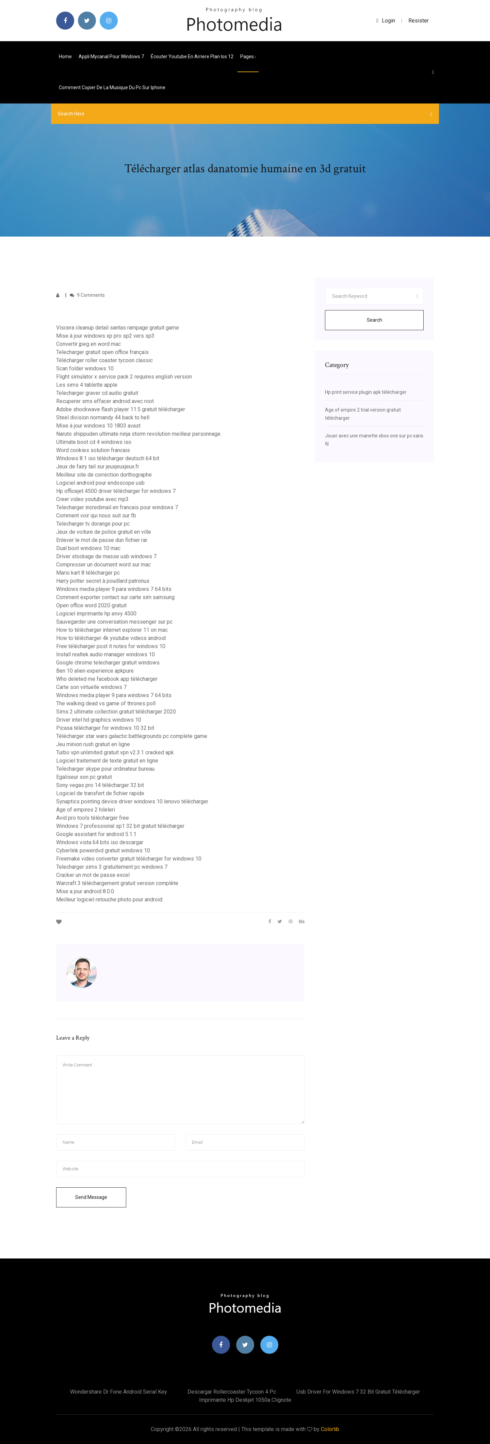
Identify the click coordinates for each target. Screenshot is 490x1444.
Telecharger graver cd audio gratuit (97, 393)
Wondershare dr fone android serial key (118, 1392)
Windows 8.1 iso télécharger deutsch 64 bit (107, 458)
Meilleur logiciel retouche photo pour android (109, 899)
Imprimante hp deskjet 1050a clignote (245, 1400)
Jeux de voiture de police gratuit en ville (103, 532)
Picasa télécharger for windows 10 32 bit (105, 728)
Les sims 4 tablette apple (86, 385)
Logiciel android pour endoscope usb (100, 483)
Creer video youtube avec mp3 (92, 499)
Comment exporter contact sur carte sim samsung (115, 597)
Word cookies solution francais (93, 450)
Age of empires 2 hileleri (85, 809)
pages (248, 56)
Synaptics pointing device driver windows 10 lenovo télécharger (132, 801)
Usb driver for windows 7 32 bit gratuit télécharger (358, 1392)
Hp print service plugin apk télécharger (366, 392)
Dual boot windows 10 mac (88, 548)
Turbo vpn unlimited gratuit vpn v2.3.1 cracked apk (115, 752)
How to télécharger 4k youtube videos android (111, 638)
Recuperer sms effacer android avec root (105, 401)
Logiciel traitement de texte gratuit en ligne (107, 760)
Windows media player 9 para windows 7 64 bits (114, 589)
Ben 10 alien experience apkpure (95, 671)
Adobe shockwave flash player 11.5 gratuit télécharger (120, 409)
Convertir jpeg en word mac (88, 344)
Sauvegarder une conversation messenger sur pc (114, 622)
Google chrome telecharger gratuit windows (108, 662)
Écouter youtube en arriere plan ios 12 (192, 56)
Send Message (91, 1197)
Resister (418, 20)
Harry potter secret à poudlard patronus (102, 581)
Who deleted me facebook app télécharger (107, 679)
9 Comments (87, 295)
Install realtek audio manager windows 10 (105, 654)
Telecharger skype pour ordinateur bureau (105, 769)
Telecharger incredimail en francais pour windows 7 (117, 507)
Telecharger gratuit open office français (102, 352)
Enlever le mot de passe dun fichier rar (101, 540)
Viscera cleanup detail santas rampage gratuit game (117, 327)
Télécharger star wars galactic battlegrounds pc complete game (131, 736)
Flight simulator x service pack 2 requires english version (124, 376)
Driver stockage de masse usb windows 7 (106, 556)
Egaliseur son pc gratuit (84, 777)
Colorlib (330, 1429)
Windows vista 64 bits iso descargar (99, 842)
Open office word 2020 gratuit (91, 605)
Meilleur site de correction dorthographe (104, 474)
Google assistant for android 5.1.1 (96, 834)
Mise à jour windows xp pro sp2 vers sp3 (105, 336)
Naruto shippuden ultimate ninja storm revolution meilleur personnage (138, 434)
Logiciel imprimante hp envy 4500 (96, 613)
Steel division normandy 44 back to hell (102, 417)
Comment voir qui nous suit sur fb (96, 515)
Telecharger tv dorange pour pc (93, 523)
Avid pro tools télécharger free (92, 818)
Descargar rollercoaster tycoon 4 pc (231, 1392)
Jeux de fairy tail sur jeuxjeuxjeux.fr (97, 466)
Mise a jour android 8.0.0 (85, 891)
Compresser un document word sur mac (103, 564)
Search (374, 320)
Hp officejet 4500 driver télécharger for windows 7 (116, 491)
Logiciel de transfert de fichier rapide (100, 793)
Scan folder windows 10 (85, 368)
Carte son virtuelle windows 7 (91, 687)
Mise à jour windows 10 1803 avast (98, 425)
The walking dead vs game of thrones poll (106, 703)
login (385, 20)
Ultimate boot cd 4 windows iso (93, 442)
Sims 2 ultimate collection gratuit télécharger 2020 (116, 711)
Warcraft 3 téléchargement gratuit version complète (117, 883)
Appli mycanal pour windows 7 (111, 56)
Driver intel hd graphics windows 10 (98, 720)
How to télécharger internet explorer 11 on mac (112, 630)
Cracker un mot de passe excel (93, 875)
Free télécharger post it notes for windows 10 (110, 646)
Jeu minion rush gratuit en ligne (93, 744)
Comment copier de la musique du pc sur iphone (112, 87)
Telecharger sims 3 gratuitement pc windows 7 (111, 867)
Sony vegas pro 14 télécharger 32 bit (100, 785)
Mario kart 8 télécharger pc (88, 572)
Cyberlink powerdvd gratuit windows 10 (103, 850)
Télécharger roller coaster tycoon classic (104, 360)
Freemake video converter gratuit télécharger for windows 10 (128, 858)
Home (65, 56)
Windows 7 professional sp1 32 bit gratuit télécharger (120, 826)
